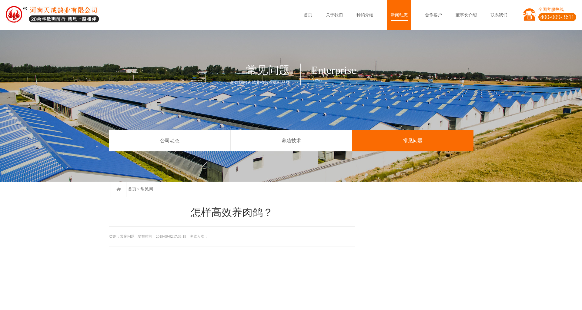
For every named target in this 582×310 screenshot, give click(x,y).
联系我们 (498, 15)
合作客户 (433, 15)
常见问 (146, 189)
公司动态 (169, 140)
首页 (308, 15)
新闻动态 (399, 15)
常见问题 (413, 140)
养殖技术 (291, 140)
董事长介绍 (466, 15)
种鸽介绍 (364, 15)
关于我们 (334, 15)
